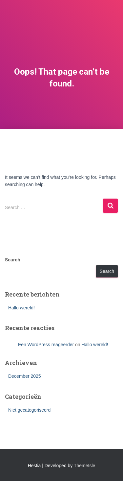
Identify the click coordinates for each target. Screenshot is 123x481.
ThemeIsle (84, 465)
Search (12, 259)
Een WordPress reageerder (46, 344)
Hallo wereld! (21, 307)
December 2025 (24, 376)
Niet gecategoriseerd (29, 410)
